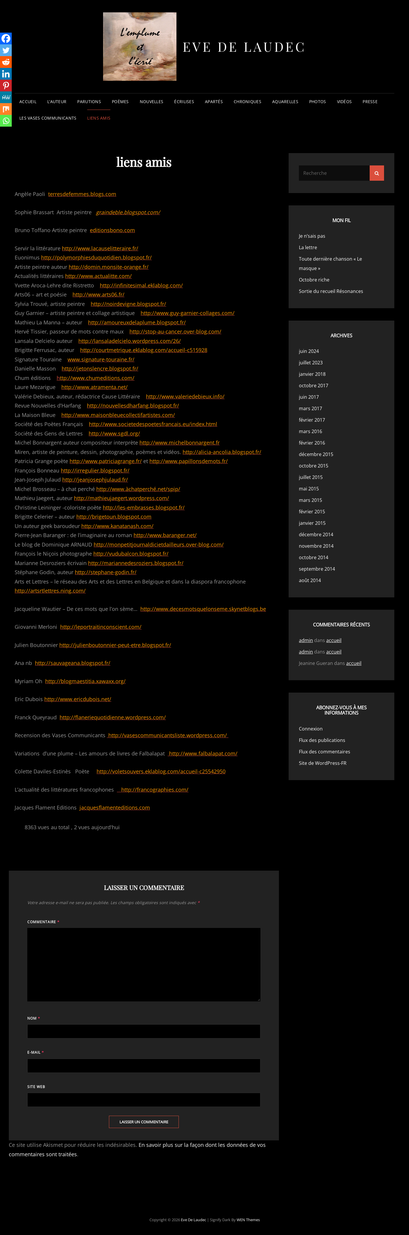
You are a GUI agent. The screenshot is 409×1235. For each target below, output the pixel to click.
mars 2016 (310, 431)
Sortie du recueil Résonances (331, 291)
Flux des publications (322, 740)
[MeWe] (6, 97)
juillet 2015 (311, 477)
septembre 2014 (317, 569)
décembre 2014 (316, 534)
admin (306, 640)
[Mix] (6, 109)
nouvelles (152, 101)
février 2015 (312, 511)
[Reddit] (6, 62)
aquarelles (285, 101)
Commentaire (43, 921)
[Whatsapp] (6, 121)
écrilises (184, 101)
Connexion (311, 728)
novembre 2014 (316, 546)
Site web (36, 1086)
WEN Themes (248, 1219)
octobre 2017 (313, 385)
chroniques (247, 101)
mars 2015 (310, 500)
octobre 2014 (313, 557)
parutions (89, 101)
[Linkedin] (6, 74)
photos (317, 101)
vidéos (344, 101)
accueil (27, 101)
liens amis (98, 118)
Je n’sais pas (312, 236)
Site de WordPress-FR (322, 763)
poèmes (120, 101)
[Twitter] (6, 50)
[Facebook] (6, 38)
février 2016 (312, 443)
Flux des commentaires (324, 751)
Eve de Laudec (244, 46)
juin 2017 (309, 397)
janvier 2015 (312, 523)
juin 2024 (309, 351)
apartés (214, 101)
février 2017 (312, 420)
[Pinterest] (6, 85)
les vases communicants (47, 118)
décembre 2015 (316, 454)
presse (370, 101)
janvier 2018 (312, 374)
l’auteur (56, 101)
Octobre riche (314, 280)
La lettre (308, 247)
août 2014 (310, 580)
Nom (33, 1018)
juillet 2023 (311, 362)
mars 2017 (310, 408)
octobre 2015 (313, 466)
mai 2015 (309, 488)
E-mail (35, 1052)
